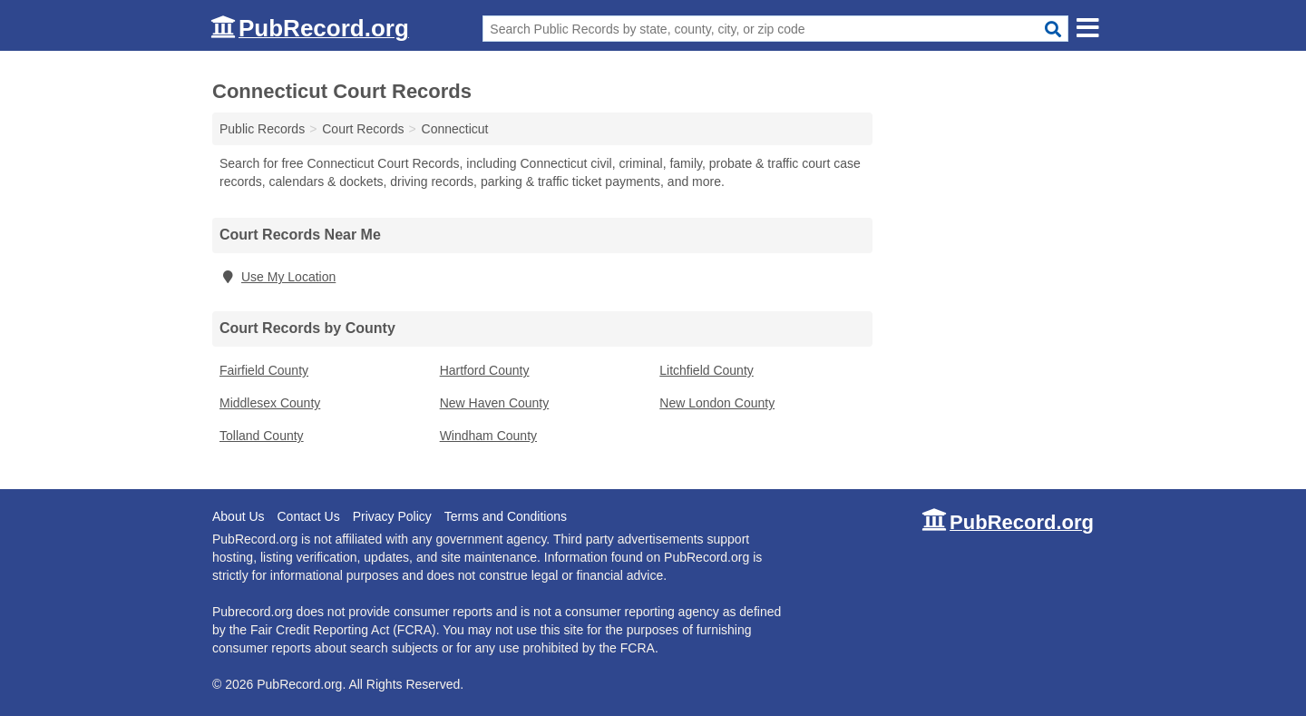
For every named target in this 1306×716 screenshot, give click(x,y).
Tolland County (261, 435)
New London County (717, 403)
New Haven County (495, 403)
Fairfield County (263, 370)
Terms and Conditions (505, 516)
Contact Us (308, 516)
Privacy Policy (392, 516)
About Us (238, 516)
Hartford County (485, 370)
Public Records (262, 129)
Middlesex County (269, 403)
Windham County (488, 435)
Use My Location (277, 277)
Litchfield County (706, 370)
